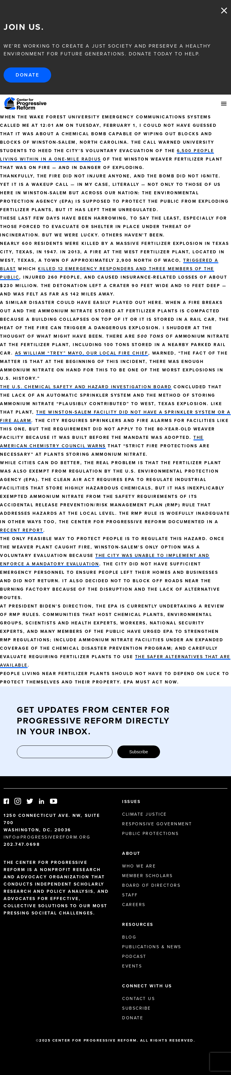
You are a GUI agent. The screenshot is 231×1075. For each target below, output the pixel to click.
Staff (130, 895)
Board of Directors (151, 885)
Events (132, 966)
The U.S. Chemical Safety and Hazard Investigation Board (86, 387)
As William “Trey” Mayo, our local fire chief (81, 353)
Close (224, 10)
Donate (27, 74)
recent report (21, 530)
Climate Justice (144, 814)
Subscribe (138, 751)
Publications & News (151, 947)
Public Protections (150, 833)
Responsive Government (157, 824)
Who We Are (139, 866)
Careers (134, 905)
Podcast (134, 956)
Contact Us (138, 998)
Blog (129, 937)
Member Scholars (147, 876)
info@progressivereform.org (47, 837)
